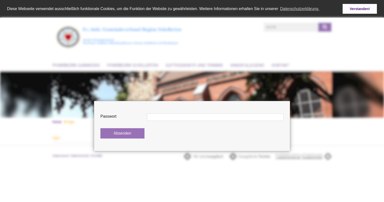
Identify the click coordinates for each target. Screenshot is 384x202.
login (69, 122)
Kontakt (280, 65)
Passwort (108, 116)
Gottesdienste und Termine (194, 65)
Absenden (122, 133)
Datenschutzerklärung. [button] (299, 9)
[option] (192, 94)
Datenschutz (80, 156)
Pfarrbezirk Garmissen (76, 65)
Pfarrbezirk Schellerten (132, 65)
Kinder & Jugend (247, 65)
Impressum (60, 156)
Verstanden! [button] (360, 9)
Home (56, 122)
